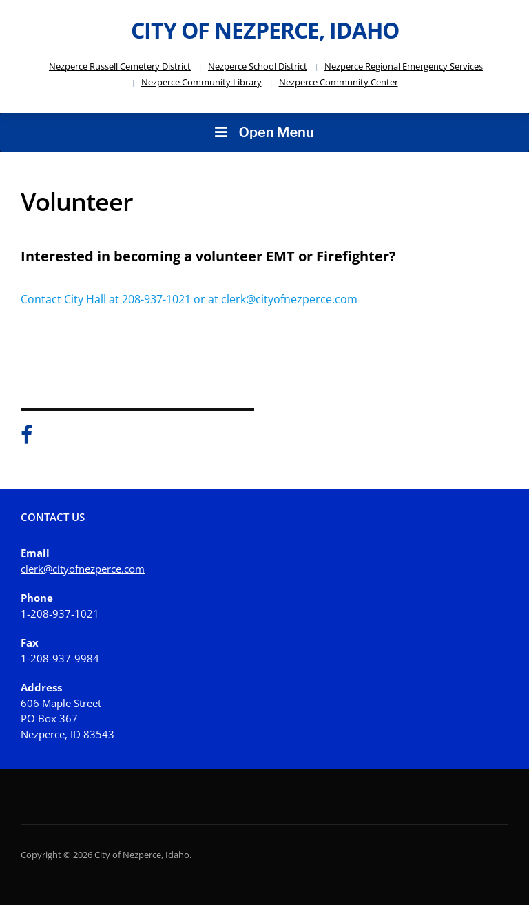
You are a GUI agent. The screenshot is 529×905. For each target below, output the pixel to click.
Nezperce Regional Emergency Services (403, 66)
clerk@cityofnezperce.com (83, 569)
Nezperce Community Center (338, 82)
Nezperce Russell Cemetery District (120, 66)
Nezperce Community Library (201, 82)
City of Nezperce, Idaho (265, 30)
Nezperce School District (257, 66)
